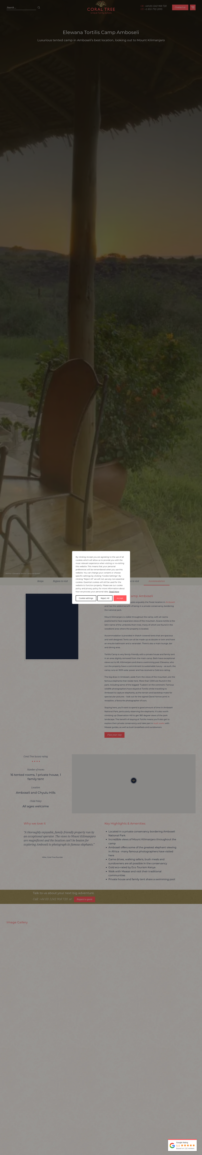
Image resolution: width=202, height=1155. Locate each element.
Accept (120, 598)
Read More (114, 591)
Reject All (105, 598)
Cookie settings (86, 598)
